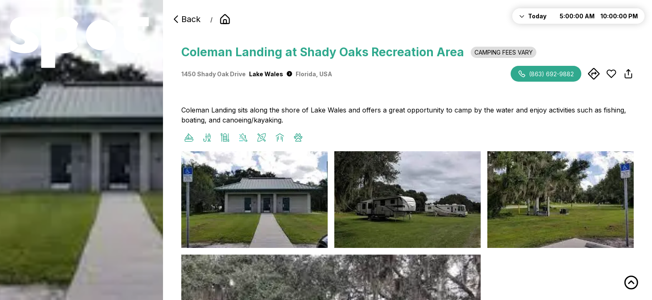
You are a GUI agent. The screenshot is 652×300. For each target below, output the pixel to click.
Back (185, 19)
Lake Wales (270, 74)
